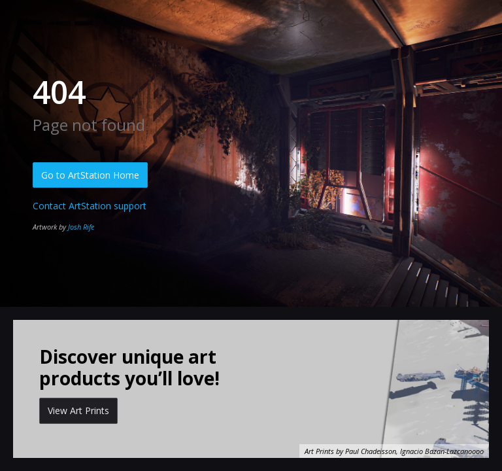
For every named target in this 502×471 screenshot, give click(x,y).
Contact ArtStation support (89, 206)
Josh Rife (81, 227)
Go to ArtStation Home (90, 175)
